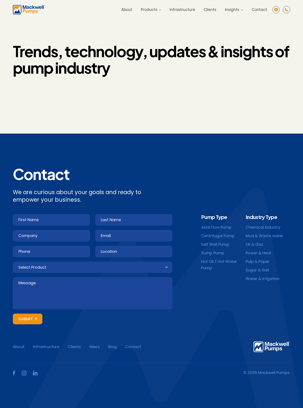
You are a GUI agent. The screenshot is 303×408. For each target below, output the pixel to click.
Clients (210, 9)
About (126, 9)
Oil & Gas (254, 244)
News (94, 346)
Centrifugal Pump (218, 235)
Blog (112, 346)
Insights (232, 9)
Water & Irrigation (262, 278)
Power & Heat (258, 253)
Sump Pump (212, 253)
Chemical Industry (263, 227)
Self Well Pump (215, 244)
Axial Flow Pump (216, 227)
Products (149, 9)
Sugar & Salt (257, 270)
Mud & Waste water (264, 235)
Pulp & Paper (258, 261)
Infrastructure (182, 9)
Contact (259, 9)
